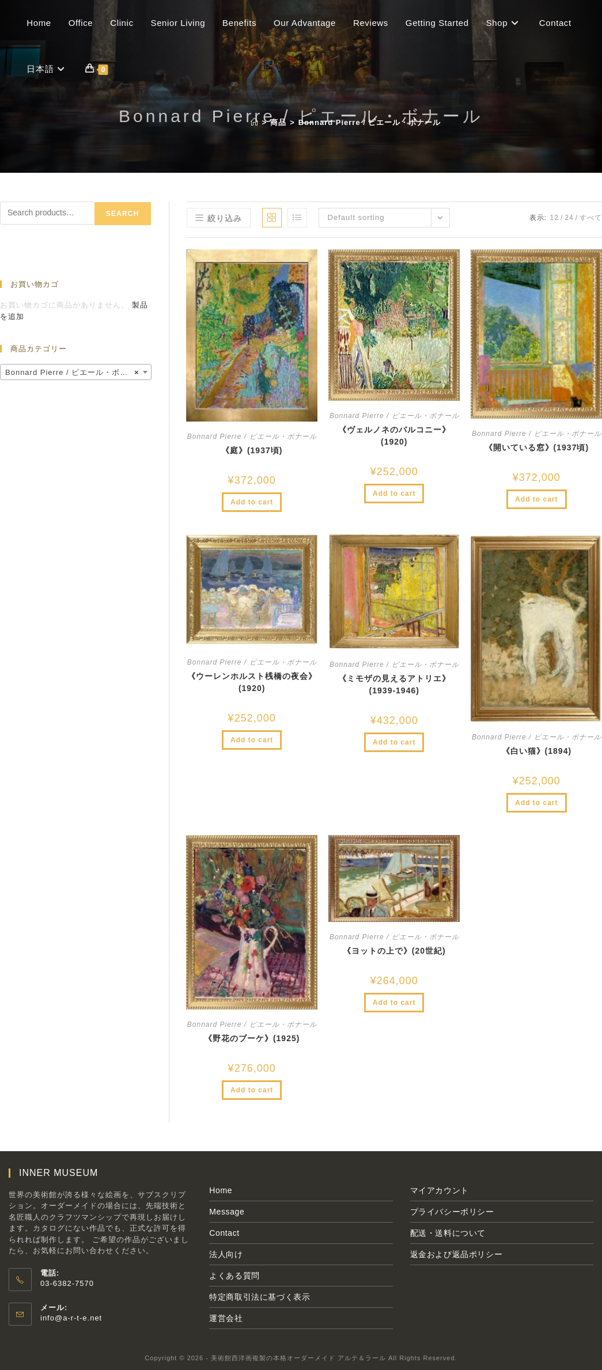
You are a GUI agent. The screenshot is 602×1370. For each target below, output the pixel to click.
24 (569, 218)
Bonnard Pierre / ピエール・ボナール (369, 122)
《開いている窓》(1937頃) (536, 447)
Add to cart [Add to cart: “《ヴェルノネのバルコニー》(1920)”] (394, 493)
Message (226, 1211)
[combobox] (76, 372)
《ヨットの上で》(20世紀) (394, 950)
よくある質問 (234, 1275)
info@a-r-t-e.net (71, 1318)
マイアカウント (439, 1190)
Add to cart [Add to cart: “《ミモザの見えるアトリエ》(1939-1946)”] (394, 742)
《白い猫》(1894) (536, 751)
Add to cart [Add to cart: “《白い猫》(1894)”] (536, 803)
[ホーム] (255, 122)
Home (220, 1190)
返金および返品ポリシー (456, 1254)
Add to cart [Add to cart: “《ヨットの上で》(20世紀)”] (394, 1003)
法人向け (226, 1254)
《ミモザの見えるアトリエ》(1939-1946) (394, 684)
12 (554, 218)
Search (122, 214)
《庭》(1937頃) (251, 450)
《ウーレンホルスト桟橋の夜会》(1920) (252, 682)
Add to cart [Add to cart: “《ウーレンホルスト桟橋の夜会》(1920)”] (251, 740)
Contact (224, 1233)
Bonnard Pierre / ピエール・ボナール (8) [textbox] (78, 373)
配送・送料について (448, 1233)
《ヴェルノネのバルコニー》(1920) (394, 435)
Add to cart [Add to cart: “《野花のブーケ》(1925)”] (251, 1090)
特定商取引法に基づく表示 (259, 1296)
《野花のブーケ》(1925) (252, 1038)
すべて (591, 218)
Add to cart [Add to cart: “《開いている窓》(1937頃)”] (536, 499)
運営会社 (226, 1318)
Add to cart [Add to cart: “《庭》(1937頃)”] (251, 502)
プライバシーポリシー (452, 1211)
